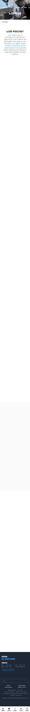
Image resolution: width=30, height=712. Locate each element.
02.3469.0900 (8, 659)
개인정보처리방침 (21, 685)
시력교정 (17, 7)
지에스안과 (4, 7)
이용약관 (8, 685)
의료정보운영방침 (8, 687)
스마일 (11, 7)
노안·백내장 (24, 7)
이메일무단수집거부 (22, 687)
